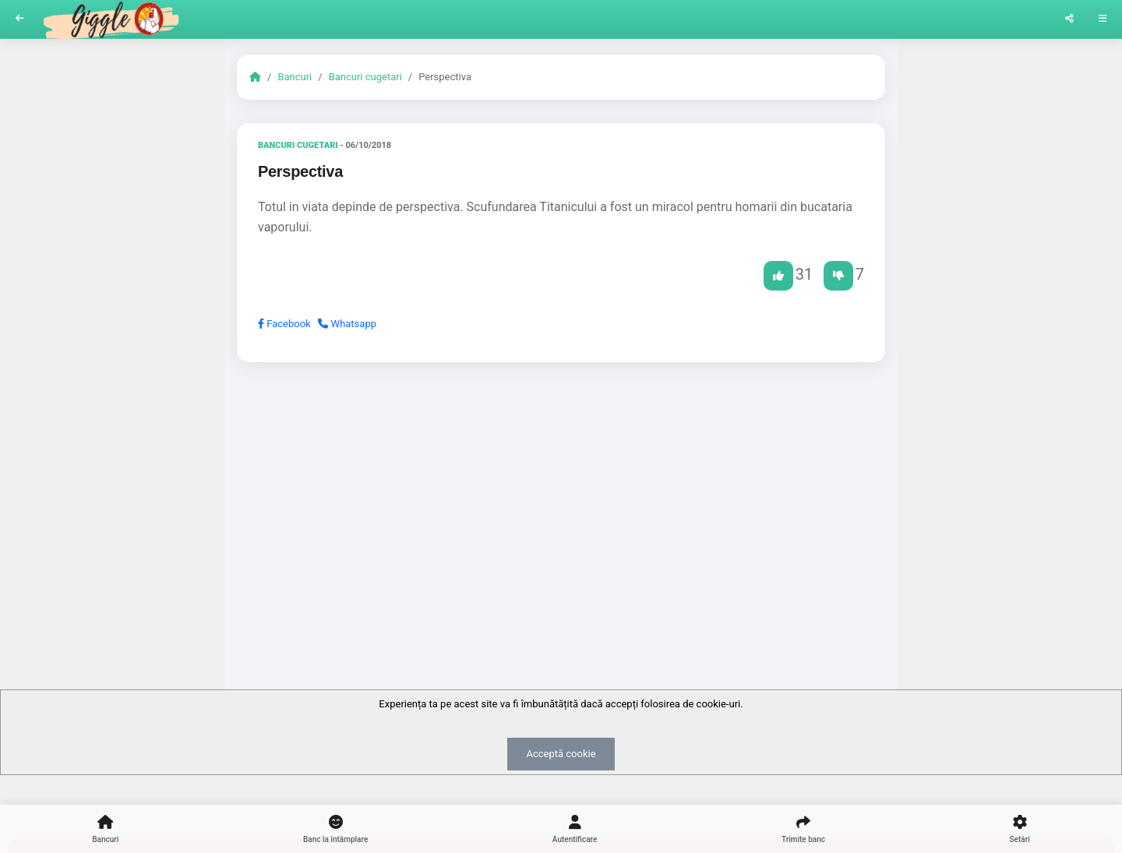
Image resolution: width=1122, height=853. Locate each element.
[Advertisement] (561, 495)
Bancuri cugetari (365, 77)
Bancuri (294, 77)
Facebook (284, 324)
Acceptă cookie (560, 754)
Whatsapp (347, 324)
